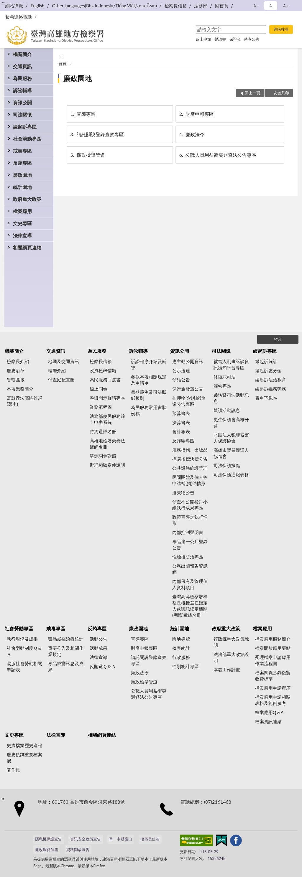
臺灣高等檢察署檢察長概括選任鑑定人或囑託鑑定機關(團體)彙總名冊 (190, 606)
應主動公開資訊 (187, 361)
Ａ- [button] (255, 5)
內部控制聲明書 (187, 532)
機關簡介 (22, 54)
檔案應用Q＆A (269, 712)
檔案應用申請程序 (272, 687)
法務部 (200, 5)
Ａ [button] (270, 5)
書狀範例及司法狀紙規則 (148, 395)
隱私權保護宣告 (48, 839)
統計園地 (22, 187)
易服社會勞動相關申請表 (24, 666)
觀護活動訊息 (227, 410)
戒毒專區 (22, 151)
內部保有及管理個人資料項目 (190, 584)
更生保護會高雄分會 (231, 422)
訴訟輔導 (22, 90)
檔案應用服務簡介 (272, 639)
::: (3, 3)
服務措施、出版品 (190, 449)
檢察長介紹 (18, 361)
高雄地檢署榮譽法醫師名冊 (107, 443)
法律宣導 (22, 235)
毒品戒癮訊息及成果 (65, 666)
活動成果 (98, 648)
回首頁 (221, 5)
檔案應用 (22, 211)
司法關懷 (22, 114)
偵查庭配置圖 (61, 379)
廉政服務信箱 (46, 849)
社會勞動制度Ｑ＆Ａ (24, 651)
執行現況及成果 (22, 639)
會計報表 (181, 431)
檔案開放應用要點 (272, 648)
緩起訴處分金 (268, 370)
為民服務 (22, 78)
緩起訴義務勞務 (270, 388)
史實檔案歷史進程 (24, 745)
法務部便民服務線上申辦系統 (107, 419)
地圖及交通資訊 (63, 361)
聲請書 (220, 39)
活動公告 (98, 639)
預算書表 (181, 413)
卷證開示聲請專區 (107, 397)
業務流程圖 (101, 407)
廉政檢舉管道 (87, 154)
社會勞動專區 (27, 138)
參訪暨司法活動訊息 (231, 398)
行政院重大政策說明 (231, 642)
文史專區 (22, 223)
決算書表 (181, 422)
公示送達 (181, 370)
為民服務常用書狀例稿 (148, 410)
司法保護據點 (227, 465)
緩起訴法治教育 (270, 379)
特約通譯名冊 (103, 431)
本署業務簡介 (20, 388)
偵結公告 (181, 379)
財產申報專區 (196, 114)
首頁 (62, 63)
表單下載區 (266, 397)
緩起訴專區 (25, 126)
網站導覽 (14, 5)
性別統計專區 (185, 666)
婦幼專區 (222, 385)
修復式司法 (225, 376)
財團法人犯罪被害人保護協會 (231, 438)
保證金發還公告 (187, 388)
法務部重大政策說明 (231, 657)
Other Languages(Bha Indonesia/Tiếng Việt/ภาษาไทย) (104, 5)
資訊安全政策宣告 (85, 839)
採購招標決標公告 (190, 458)
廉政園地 (22, 175)
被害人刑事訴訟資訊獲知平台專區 (231, 364)
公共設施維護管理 (190, 468)
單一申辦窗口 (120, 839)
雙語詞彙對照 (103, 456)
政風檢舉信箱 (103, 370)
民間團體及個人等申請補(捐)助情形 (190, 480)
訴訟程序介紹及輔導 (148, 364)
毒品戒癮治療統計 (65, 639)
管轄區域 (15, 379)
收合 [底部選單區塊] (278, 339)
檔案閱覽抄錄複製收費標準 (272, 675)
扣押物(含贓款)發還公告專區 (189, 401)
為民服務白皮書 (105, 379)
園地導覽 (181, 639)
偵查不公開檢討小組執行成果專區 (190, 504)
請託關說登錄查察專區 (97, 134)
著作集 (13, 769)
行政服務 (181, 657)
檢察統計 (181, 648)
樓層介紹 (57, 370)
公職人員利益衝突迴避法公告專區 (217, 154)
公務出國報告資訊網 (190, 569)
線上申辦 (203, 39)
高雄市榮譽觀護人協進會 (231, 453)
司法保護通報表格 (231, 474)
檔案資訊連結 (268, 721)
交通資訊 (22, 66)
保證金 (235, 39)
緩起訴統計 (266, 361)
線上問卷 (98, 388)
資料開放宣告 (77, 849)
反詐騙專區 (183, 440)
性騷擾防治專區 (187, 556)
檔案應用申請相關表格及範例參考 (272, 700)
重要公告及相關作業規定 (65, 651)
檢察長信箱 (176, 5)
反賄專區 (22, 163)
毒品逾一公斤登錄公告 (190, 544)
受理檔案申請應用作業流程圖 (272, 660)
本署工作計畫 (227, 669)
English (38, 5)
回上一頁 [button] (252, 92)
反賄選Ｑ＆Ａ (103, 666)
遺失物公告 (183, 492)
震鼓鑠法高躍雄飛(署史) (24, 401)
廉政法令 (191, 134)
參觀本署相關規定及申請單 (148, 379)
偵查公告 (251, 39)
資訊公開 (22, 102)
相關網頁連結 (27, 247)
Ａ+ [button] (285, 5)
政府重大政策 (27, 199)
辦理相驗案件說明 (107, 465)
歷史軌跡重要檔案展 (24, 757)
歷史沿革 (15, 370)
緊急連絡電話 (18, 16)
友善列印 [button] (281, 92)
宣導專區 (83, 114)
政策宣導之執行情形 (190, 520)
